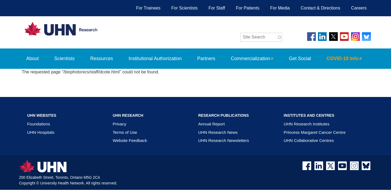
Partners (206, 58)
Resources (101, 58)
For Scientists (184, 8)
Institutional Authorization (155, 58)
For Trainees (148, 8)
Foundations (38, 124)
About (32, 58)
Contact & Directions (320, 8)
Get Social (300, 58)
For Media (280, 8)
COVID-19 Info (347, 62)
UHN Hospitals (40, 132)
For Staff (217, 8)
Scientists (64, 58)
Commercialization (255, 62)
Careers (359, 8)
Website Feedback (130, 140)
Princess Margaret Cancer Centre (315, 132)
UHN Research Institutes (306, 124)
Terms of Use (125, 132)
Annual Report (211, 124)
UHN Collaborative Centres (309, 140)
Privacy (119, 124)
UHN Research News (218, 132)
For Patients (247, 8)
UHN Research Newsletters (223, 140)
